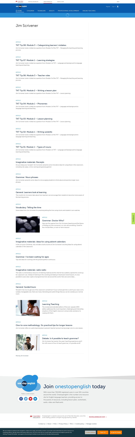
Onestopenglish (48, 1)
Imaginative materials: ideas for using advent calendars (41, 242)
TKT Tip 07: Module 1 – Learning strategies (35, 60)
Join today (75, 386)
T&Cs (71, 424)
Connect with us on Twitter (26, 399)
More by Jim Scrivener (22, 356)
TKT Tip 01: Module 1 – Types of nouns (33, 147)
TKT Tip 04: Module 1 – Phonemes (31, 103)
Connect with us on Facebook (21, 399)
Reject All (102, 434)
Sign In (114, 6)
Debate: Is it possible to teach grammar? (60, 338)
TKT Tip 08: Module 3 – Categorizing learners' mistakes (41, 45)
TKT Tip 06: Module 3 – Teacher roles (33, 75)
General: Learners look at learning (31, 192)
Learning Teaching (50, 304)
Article (18, 42)
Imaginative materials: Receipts (30, 162)
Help (118, 1)
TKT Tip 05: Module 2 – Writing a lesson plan (36, 90)
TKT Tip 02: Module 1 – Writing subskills (34, 132)
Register (108, 6)
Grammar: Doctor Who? (53, 220)
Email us (35, 399)
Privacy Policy (63, 424)
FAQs (55, 424)
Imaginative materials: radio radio (31, 270)
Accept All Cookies (116, 434)
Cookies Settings (90, 434)
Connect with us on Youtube (30, 399)
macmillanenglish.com (97, 417)
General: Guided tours (26, 287)
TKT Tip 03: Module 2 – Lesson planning (34, 119)
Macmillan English (33, 1)
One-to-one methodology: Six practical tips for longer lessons (44, 325)
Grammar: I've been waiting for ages (32, 257)
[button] (133, 218)
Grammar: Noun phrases (27, 177)
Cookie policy (79, 424)
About (49, 424)
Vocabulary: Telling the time (28, 207)
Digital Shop (60, 1)
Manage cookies (91, 424)
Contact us (41, 424)
